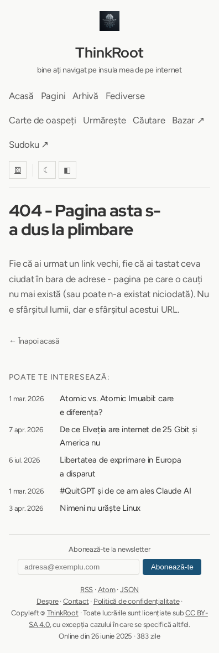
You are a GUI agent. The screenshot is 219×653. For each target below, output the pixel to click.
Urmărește (104, 120)
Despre (47, 601)
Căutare (149, 120)
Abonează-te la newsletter (109, 549)
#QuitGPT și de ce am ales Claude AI (125, 491)
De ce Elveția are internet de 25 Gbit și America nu (128, 436)
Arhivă (85, 95)
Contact (75, 601)
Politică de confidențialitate (136, 601)
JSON (129, 589)
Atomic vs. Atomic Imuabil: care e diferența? (117, 405)
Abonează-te (172, 567)
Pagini (53, 95)
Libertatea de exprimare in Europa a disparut (120, 467)
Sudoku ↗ (29, 144)
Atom (107, 589)
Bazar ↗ (188, 120)
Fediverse (125, 95)
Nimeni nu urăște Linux (100, 508)
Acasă (21, 95)
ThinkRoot (109, 52)
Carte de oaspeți (42, 120)
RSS (86, 589)
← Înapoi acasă (34, 341)
